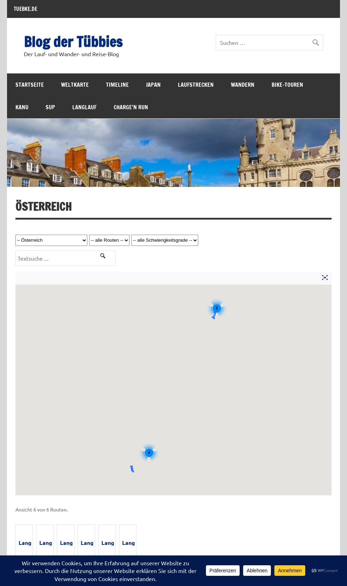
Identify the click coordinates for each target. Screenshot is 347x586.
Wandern (242, 85)
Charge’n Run (131, 107)
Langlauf (84, 107)
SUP (50, 107)
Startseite (29, 85)
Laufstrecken (196, 85)
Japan (153, 85)
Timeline (117, 85)
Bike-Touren (287, 85)
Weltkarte (75, 85)
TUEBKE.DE (25, 9)
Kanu (21, 107)
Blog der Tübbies (73, 42)
